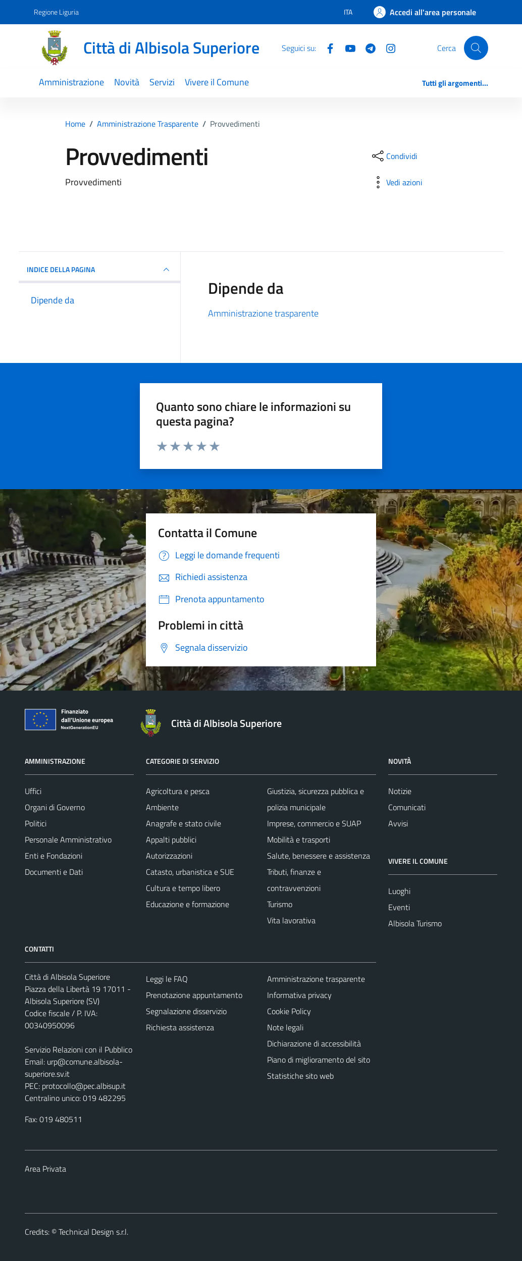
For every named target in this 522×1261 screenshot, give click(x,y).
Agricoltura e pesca (178, 791)
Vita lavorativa (291, 920)
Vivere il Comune (217, 82)
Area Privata (45, 1169)
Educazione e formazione (187, 904)
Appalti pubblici (171, 839)
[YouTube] (346, 47)
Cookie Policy (289, 1011)
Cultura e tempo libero (183, 888)
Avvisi (398, 823)
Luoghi (399, 891)
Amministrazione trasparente (263, 313)
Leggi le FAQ (167, 979)
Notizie (399, 791)
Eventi (399, 907)
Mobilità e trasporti (298, 839)
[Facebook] (326, 47)
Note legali (285, 1027)
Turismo (279, 904)
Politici (35, 823)
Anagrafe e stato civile (183, 823)
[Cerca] (476, 48)
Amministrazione (71, 82)
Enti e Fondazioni (53, 856)
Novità (126, 82)
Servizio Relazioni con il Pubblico (78, 1049)
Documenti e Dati (54, 872)
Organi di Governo (55, 807)
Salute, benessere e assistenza (318, 856)
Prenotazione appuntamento (194, 995)
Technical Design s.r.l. (93, 1232)
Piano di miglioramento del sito (318, 1060)
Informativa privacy (299, 995)
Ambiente (162, 807)
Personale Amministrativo (68, 839)
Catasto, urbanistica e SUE (190, 872)
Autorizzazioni (169, 856)
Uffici (33, 791)
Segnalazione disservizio (186, 1011)
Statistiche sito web (300, 1076)
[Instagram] (387, 47)
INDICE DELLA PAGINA (99, 270)
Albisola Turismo (415, 923)
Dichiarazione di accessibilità (314, 1043)
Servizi (162, 82)
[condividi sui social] (394, 156)
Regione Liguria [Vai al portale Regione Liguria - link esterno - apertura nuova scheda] (56, 12)
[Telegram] (366, 47)
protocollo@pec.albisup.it (84, 1086)
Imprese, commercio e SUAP (314, 823)
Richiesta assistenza (180, 1027)
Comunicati (407, 807)
